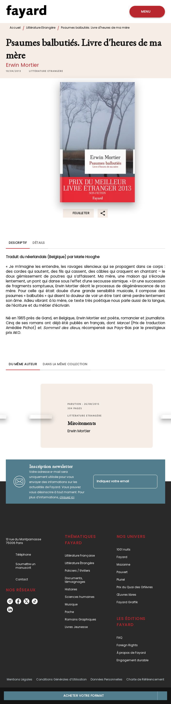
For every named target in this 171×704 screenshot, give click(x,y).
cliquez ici (67, 497)
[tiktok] (35, 601)
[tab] (18, 243)
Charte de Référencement (145, 679)
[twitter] (26, 601)
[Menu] (147, 12)
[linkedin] (10, 609)
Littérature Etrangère (40, 27)
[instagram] (10, 601)
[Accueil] (26, 11)
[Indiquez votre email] (119, 481)
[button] (46, 71)
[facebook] (18, 601)
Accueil (15, 27)
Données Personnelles (106, 679)
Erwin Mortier (22, 64)
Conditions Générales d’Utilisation (61, 679)
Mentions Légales (19, 679)
